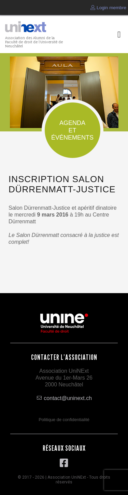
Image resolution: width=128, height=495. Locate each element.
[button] (119, 34)
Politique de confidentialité (64, 419)
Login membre (108, 7)
